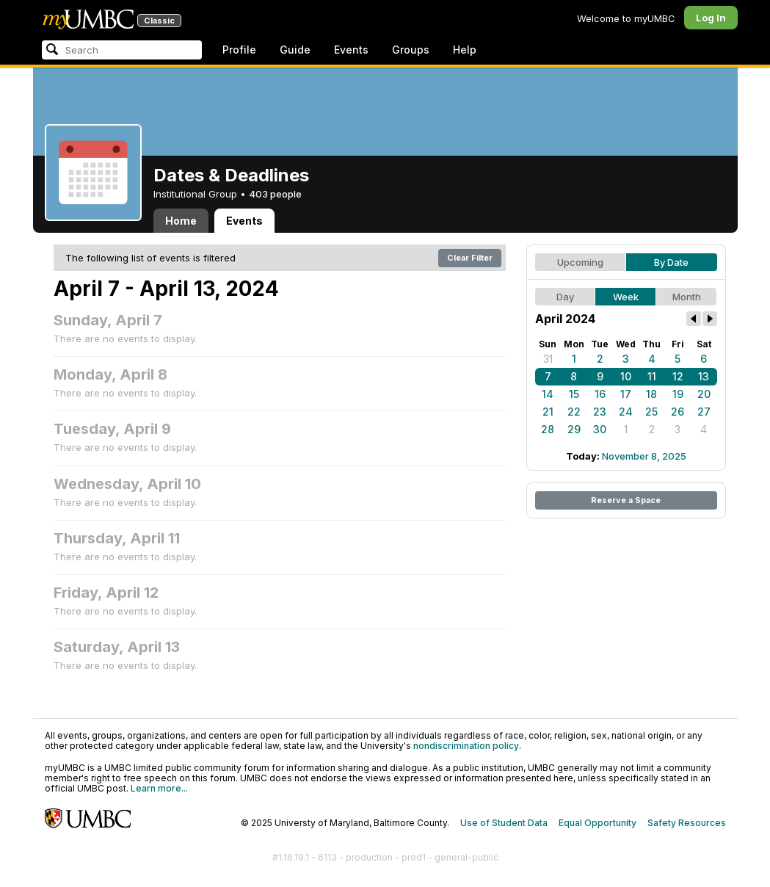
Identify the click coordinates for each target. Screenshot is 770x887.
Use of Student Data (504, 822)
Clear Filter (470, 258)
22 (574, 411)
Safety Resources (686, 822)
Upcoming (580, 262)
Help (464, 49)
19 (677, 394)
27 (704, 411)
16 (600, 394)
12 (677, 376)
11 (651, 376)
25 (651, 411)
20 (704, 394)
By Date (671, 262)
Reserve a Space (626, 500)
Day (565, 297)
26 (677, 411)
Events (351, 49)
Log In (711, 17)
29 (574, 429)
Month (686, 297)
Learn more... (159, 788)
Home (181, 220)
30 (599, 429)
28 (547, 429)
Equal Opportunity (597, 822)
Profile (239, 49)
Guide (295, 49)
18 (651, 394)
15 (574, 394)
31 (548, 358)
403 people (275, 194)
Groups (410, 49)
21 (547, 411)
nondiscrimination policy (466, 745)
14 (547, 394)
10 (625, 376)
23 (599, 411)
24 (626, 411)
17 (625, 394)
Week (626, 297)
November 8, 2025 (644, 456)
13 (703, 376)
